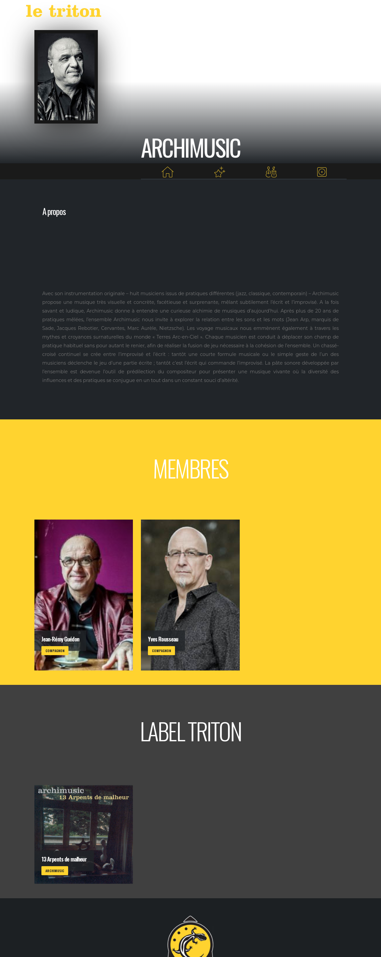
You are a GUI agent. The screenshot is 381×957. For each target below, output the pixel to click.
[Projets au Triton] (219, 172)
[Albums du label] (322, 172)
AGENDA (208, 12)
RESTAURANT (280, 12)
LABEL (234, 12)
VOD (253, 12)
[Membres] (271, 172)
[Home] (167, 172)
